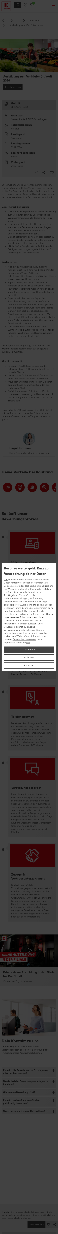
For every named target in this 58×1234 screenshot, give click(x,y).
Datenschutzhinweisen (24, 639)
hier (28, 642)
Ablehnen (29, 657)
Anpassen (29, 665)
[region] (29, 617)
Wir (6, 579)
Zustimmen (29, 649)
